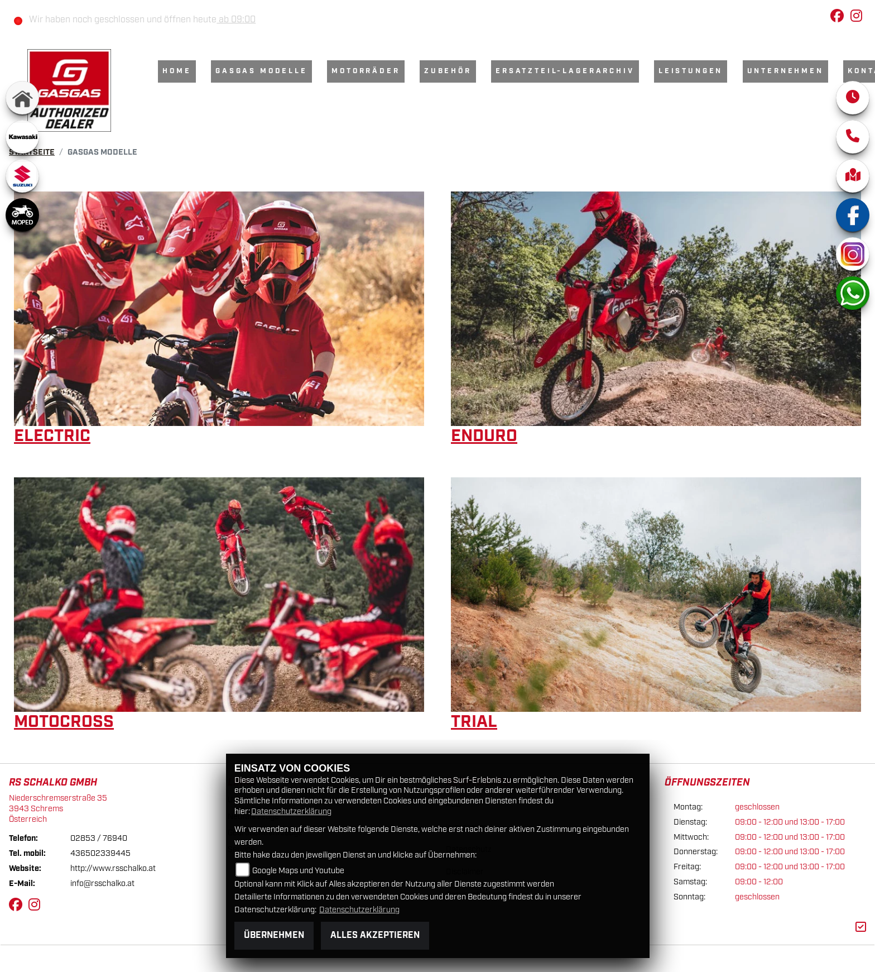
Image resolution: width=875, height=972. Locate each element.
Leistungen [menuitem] (690, 71)
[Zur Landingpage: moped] (22, 215)
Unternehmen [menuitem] (785, 71)
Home (176, 71)
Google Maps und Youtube (298, 870)
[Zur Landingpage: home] (22, 97)
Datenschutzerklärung (291, 811)
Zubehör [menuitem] (448, 71)
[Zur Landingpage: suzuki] (22, 176)
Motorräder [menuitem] (365, 71)
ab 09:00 (236, 20)
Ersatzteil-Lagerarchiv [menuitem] (565, 71)
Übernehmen (274, 935)
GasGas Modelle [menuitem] (261, 71)
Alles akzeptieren (375, 935)
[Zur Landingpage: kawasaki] (22, 137)
